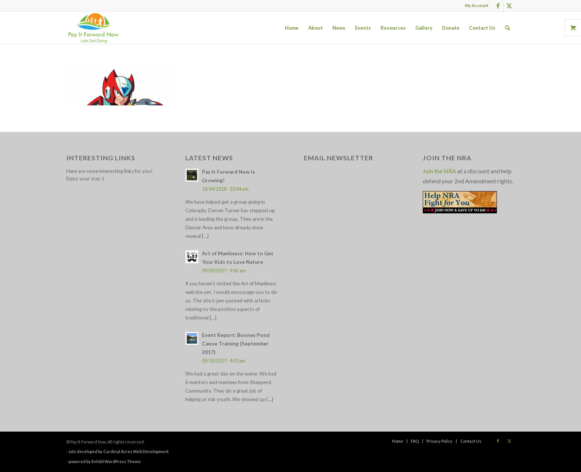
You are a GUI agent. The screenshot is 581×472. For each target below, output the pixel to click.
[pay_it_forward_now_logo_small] (93, 28)
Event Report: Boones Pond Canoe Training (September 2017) (236, 343)
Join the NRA (439, 170)
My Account (476, 5)
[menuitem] (474, 5)
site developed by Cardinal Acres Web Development (119, 451)
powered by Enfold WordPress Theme (105, 461)
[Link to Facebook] (497, 5)
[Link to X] (509, 5)
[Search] (507, 28)
